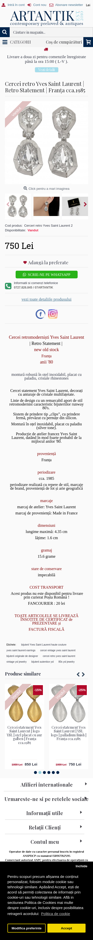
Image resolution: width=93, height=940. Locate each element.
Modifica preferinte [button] (27, 928)
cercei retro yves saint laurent (59, 656)
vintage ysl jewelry (16, 661)
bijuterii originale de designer (22, 656)
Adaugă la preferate (48, 262)
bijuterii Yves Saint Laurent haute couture (43, 644)
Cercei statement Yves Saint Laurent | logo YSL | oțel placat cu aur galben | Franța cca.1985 (24, 735)
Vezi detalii (46, 69)
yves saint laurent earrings (20, 650)
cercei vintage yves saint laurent (57, 650)
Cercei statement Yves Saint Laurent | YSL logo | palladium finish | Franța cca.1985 (68, 733)
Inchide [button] (81, 866)
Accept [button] (66, 928)
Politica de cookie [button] (55, 914)
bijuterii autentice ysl (42, 661)
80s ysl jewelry (67, 661)
